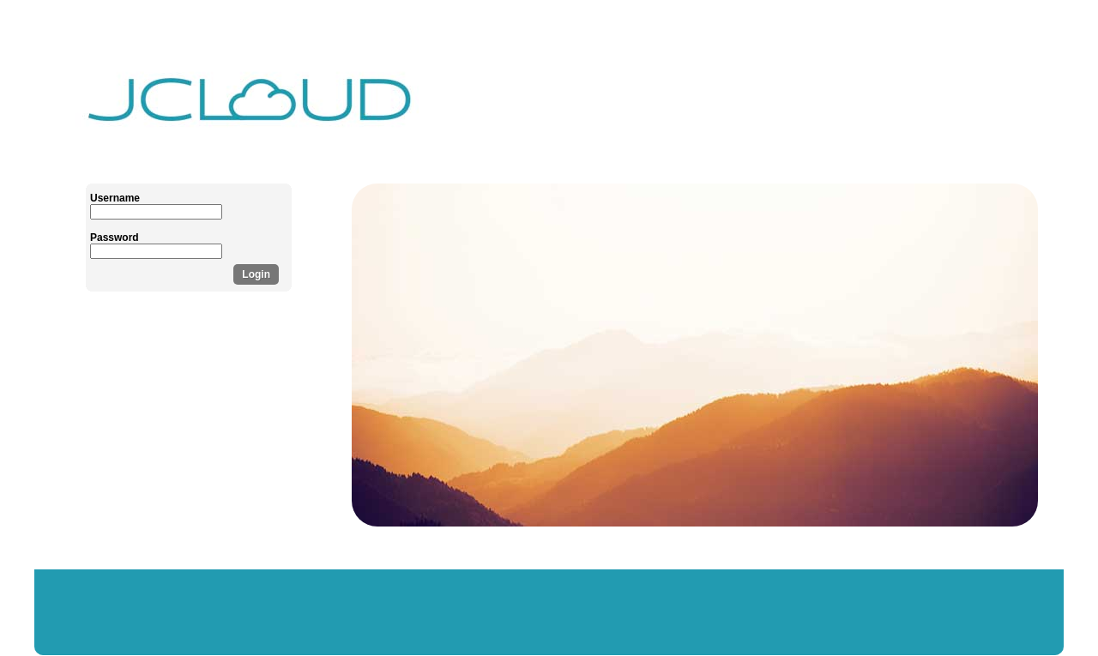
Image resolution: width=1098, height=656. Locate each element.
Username (115, 198)
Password (114, 238)
